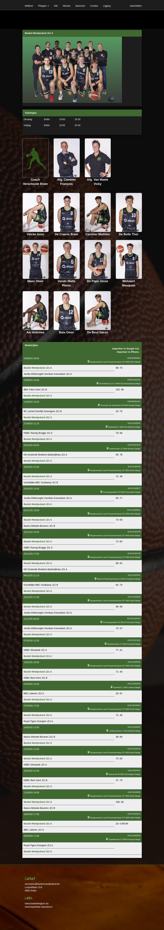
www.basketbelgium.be (37, 903)
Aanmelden (136, 5)
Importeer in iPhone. (128, 352)
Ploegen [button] (43, 5)
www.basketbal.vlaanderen (39, 906)
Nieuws (66, 5)
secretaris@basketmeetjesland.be (42, 884)
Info (56, 5)
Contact (94, 5)
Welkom (29, 5)
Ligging (107, 5)
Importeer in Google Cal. (125, 348)
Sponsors (80, 5)
